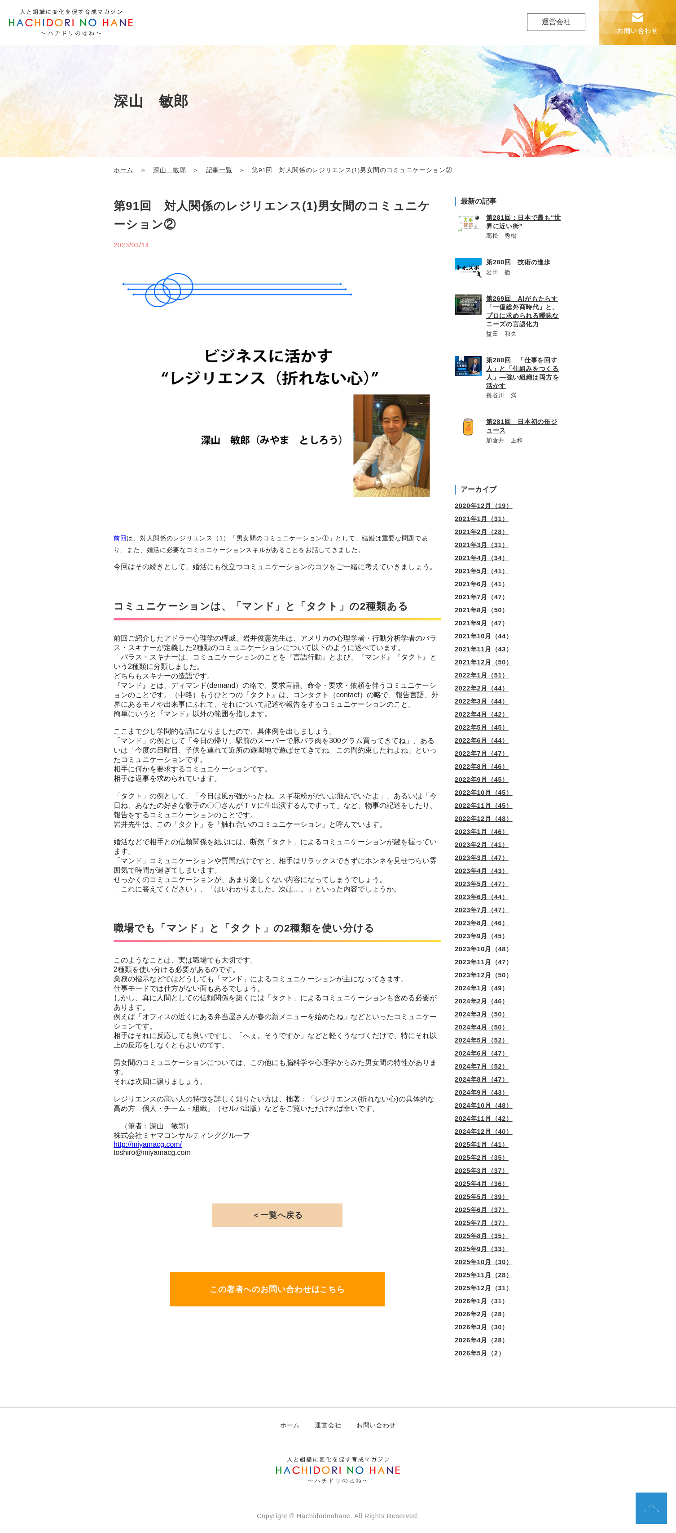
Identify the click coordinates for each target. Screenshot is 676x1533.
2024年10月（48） (484, 1105)
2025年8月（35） (482, 1235)
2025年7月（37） (482, 1222)
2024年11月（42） (484, 1118)
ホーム (123, 170)
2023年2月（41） (482, 844)
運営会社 (556, 22)
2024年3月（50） (482, 1014)
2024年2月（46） (482, 1001)
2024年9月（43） (482, 1092)
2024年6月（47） (482, 1053)
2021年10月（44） (484, 636)
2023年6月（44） (482, 896)
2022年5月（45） (482, 727)
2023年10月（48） (484, 949)
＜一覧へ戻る (277, 1215)
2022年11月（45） (484, 805)
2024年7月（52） (482, 1066)
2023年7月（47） (482, 910)
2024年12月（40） (484, 1131)
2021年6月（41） (482, 584)
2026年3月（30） (482, 1327)
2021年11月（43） (484, 649)
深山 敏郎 (169, 170)
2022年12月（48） (484, 818)
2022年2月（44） (482, 688)
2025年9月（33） (482, 1248)
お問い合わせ (376, 1425)
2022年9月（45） (482, 779)
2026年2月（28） (482, 1314)
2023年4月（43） (482, 870)
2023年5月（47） (482, 883)
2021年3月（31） (482, 544)
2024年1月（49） (482, 988)
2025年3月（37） (482, 1170)
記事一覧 (219, 170)
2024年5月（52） (482, 1040)
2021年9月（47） (482, 623)
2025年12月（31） (484, 1288)
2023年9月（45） (482, 936)
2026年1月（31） (482, 1301)
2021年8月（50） (482, 610)
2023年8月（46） (482, 923)
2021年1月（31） (482, 518)
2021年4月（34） (482, 558)
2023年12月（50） (484, 975)
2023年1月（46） (482, 831)
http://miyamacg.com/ (148, 1144)
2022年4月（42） (482, 714)
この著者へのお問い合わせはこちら (277, 1289)
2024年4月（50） (482, 1027)
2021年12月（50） (484, 662)
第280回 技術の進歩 (518, 262)
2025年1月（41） (482, 1144)
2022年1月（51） (482, 675)
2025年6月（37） (482, 1209)
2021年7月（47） (482, 597)
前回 (120, 538)
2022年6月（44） (482, 740)
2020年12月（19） (484, 505)
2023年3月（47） (482, 857)
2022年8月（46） (482, 766)
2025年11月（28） (484, 1275)
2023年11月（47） (484, 962)
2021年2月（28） (482, 531)
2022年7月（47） (482, 753)
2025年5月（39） (482, 1196)
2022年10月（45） (484, 792)
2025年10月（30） (484, 1262)
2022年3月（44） (482, 701)
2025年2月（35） (482, 1157)
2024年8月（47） (482, 1079)
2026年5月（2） (480, 1353)
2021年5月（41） (482, 571)
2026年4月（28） (482, 1340)
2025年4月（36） (482, 1183)
